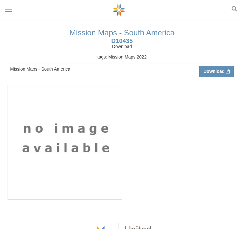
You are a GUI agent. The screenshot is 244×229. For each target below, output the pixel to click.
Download (216, 71)
